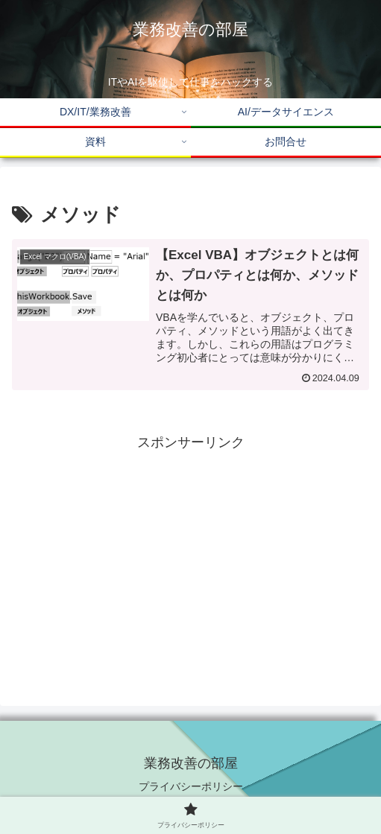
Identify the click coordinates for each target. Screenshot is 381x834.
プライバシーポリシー (191, 786)
